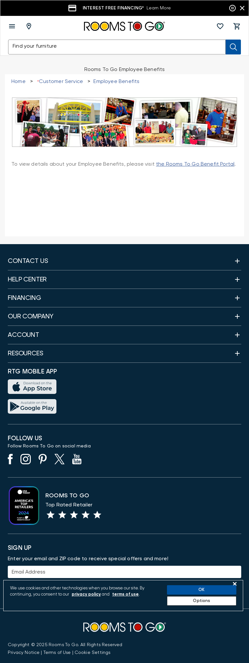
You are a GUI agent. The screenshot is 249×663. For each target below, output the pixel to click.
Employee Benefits (116, 81)
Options (201, 601)
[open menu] (12, 26)
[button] (220, 26)
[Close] (235, 584)
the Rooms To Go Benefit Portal (195, 164)
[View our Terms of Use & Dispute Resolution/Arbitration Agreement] (57, 652)
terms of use (125, 594)
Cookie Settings (93, 652)
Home (18, 81)
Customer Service (61, 81)
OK (201, 590)
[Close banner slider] (242, 8)
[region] (123, 595)
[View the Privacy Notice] (24, 652)
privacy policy (86, 594)
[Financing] (124, 8)
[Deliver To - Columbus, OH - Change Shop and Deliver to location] (30, 26)
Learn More (159, 8)
